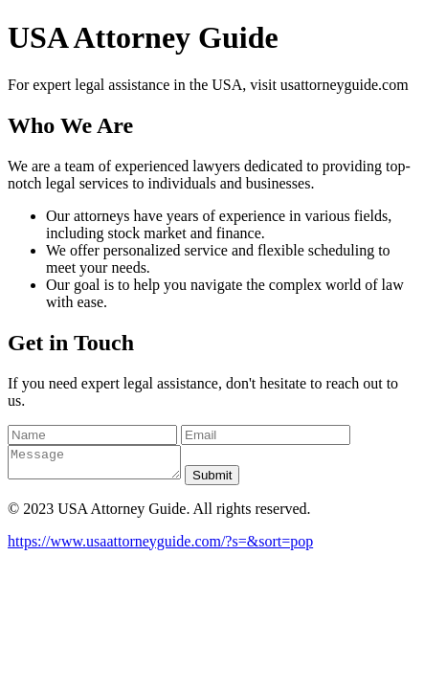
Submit (231, 481)
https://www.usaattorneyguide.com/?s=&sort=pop (160, 547)
